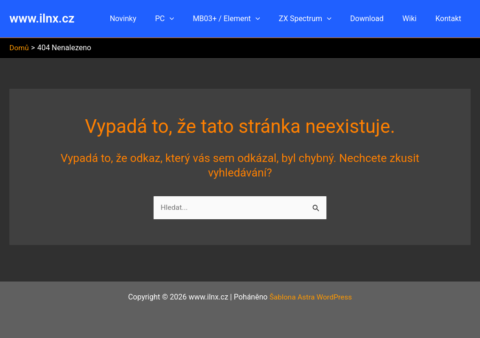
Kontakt (450, 18)
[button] (190, 19)
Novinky (147, 18)
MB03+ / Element (243, 19)
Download (376, 18)
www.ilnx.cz (42, 18)
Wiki (415, 18)
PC (185, 19)
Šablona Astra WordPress (310, 296)
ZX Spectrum (318, 19)
